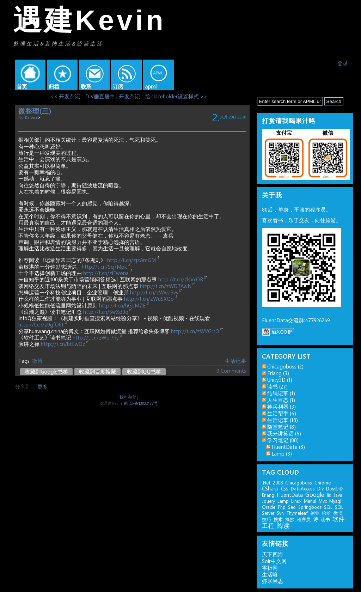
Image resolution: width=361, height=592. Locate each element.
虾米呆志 (272, 581)
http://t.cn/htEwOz (63, 343)
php (282, 507)
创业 (314, 513)
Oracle (268, 507)
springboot (310, 507)
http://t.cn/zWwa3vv (154, 292)
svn (280, 513)
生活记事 (235, 360)
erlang (268, 495)
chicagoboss (298, 483)
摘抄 (289, 519)
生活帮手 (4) (281, 413)
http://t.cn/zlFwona (106, 272)
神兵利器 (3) (281, 406)
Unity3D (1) (279, 379)
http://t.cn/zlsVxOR (180, 279)
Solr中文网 (274, 560)
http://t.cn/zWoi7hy (96, 337)
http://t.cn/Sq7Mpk (104, 266)
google (314, 494)
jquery (268, 501)
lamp (283, 501)
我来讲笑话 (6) (284, 433)
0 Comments (231, 370)
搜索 (278, 519)
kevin (31, 117)
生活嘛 (270, 574)
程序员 (304, 519)
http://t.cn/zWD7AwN (165, 285)
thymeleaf (297, 513)
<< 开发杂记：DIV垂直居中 (82, 96)
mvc (323, 501)
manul (310, 501)
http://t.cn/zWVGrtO (195, 331)
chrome (322, 483)
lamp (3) (281, 453)
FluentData (290, 494)
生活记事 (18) (282, 419)
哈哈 (326, 513)
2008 (278, 483)
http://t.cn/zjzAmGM (131, 259)
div (320, 489)
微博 (37, 360)
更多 (42, 386)
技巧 (266, 519)
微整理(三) (34, 110)
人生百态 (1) (281, 399)
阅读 (283, 525)
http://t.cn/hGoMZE (122, 305)
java (338, 495)
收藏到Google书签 (46, 371)
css (284, 488)
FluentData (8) (288, 446)
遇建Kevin (89, 20)
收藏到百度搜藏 (97, 371)
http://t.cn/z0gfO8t (41, 324)
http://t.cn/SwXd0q (105, 311)
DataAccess (303, 489)
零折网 (270, 567)
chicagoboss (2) (285, 366)
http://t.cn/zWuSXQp (149, 298)
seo (292, 507)
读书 (325, 519)
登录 (342, 63)
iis (329, 495)
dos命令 (334, 489)
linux (296, 501)
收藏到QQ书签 (144, 371)
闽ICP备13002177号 (141, 403)
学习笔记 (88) (283, 440)
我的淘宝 (127, 397)
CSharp (270, 488)
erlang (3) (278, 373)
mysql (335, 501)
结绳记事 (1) (281, 393)
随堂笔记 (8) (281, 426)
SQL (328, 507)
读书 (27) (277, 386)
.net (266, 483)
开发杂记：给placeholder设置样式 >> (163, 96)
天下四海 (272, 554)
